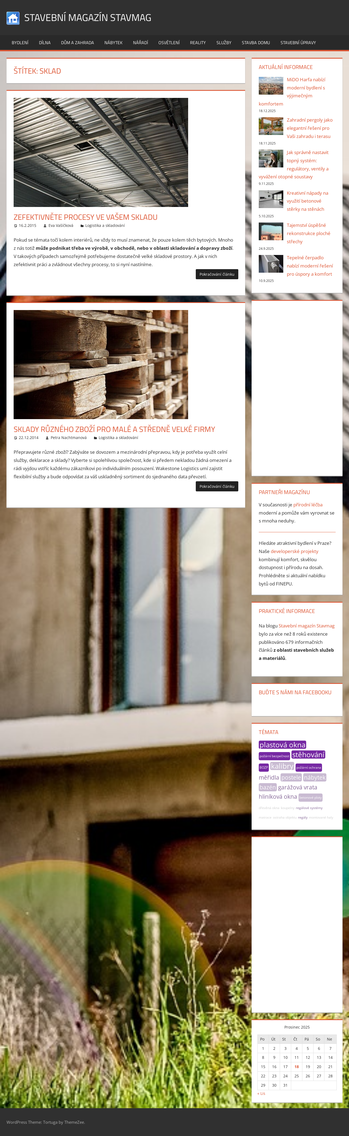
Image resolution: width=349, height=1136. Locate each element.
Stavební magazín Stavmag (87, 17)
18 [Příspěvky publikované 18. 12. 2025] (296, 1066)
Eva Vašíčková (61, 225)
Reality (198, 42)
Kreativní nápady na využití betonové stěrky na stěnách (307, 201)
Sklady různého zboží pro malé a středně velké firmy (114, 429)
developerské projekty (294, 551)
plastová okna (282, 745)
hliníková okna (278, 796)
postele (291, 777)
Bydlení (20, 42)
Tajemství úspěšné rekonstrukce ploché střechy (308, 233)
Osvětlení (169, 42)
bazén (268, 787)
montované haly (321, 817)
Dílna (45, 42)
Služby (223, 42)
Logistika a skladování (105, 225)
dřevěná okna (269, 808)
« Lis (261, 1093)
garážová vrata (297, 787)
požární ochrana (308, 767)
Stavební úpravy (298, 42)
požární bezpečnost (274, 756)
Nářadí (140, 42)
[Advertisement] (297, 387)
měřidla (269, 777)
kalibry (282, 766)
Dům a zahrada (77, 42)
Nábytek (113, 42)
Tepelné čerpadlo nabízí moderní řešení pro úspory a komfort (310, 265)
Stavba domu (256, 42)
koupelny (287, 808)
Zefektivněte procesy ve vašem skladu (86, 217)
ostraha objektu (285, 817)
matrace (265, 817)
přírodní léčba (308, 504)
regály (303, 817)
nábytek (315, 777)
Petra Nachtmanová (69, 437)
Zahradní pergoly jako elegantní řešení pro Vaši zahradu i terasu (310, 128)
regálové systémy (309, 808)
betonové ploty (310, 797)
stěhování (308, 754)
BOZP (264, 767)
